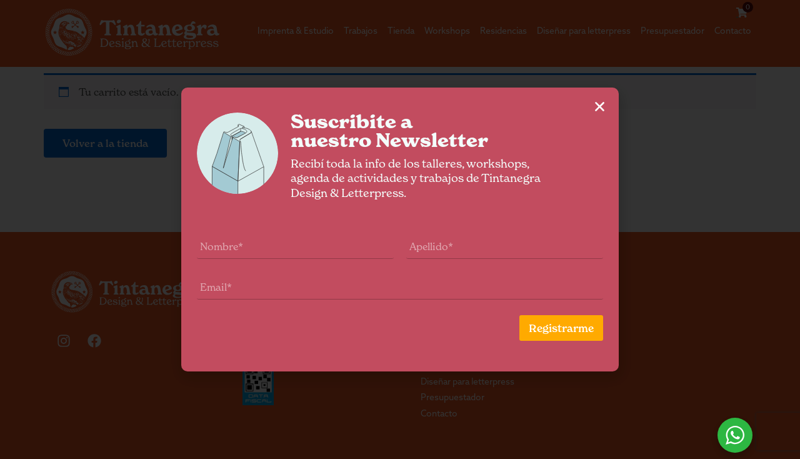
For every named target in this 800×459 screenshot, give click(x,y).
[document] (400, 229)
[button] (615, 106)
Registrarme (576, 328)
